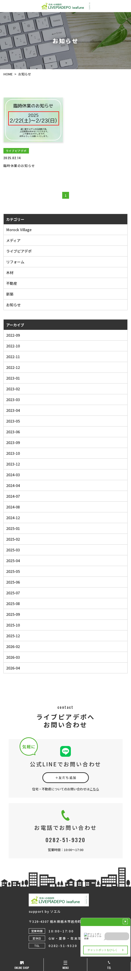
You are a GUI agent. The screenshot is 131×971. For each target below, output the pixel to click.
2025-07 (13, 592)
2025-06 (13, 582)
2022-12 (13, 367)
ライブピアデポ (19, 251)
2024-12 (13, 517)
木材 (9, 272)
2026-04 (13, 668)
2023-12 (13, 464)
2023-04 (13, 410)
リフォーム (15, 262)
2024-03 (13, 474)
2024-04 (13, 485)
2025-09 (13, 614)
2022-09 (13, 335)
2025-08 (13, 603)
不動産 (11, 283)
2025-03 (13, 550)
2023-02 (13, 389)
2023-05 (13, 421)
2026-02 (13, 646)
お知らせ (13, 304)
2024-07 (13, 496)
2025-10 (13, 625)
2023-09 (13, 442)
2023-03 (13, 399)
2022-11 (13, 356)
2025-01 (13, 528)
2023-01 (13, 378)
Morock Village (19, 229)
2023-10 (13, 453)
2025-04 (13, 560)
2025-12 (13, 635)
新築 (9, 294)
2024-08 (13, 507)
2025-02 (13, 539)
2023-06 (13, 431)
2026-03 (13, 657)
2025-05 (13, 571)
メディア (13, 240)
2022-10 (13, 346)
